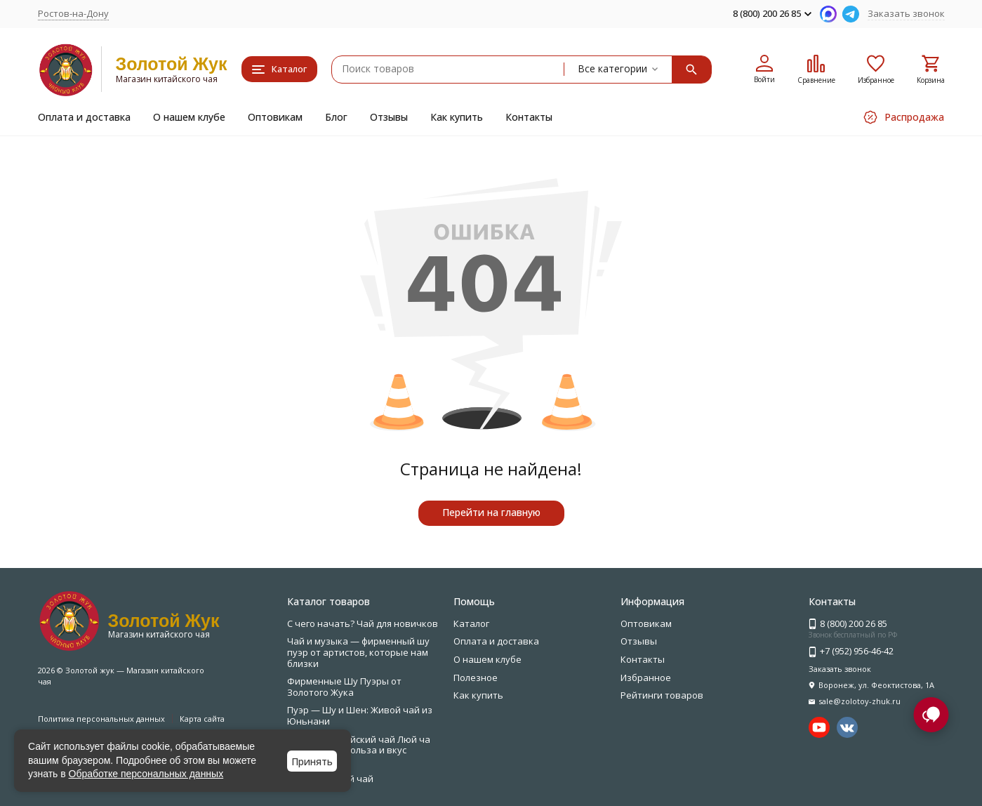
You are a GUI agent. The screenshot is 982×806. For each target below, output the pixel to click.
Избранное (646, 677)
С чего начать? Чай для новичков (362, 623)
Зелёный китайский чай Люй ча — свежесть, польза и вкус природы (358, 750)
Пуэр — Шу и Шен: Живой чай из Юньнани (359, 715)
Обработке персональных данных (146, 773)
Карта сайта (202, 718)
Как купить (456, 117)
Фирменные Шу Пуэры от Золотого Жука (344, 687)
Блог (336, 117)
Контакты (528, 117)
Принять (312, 761)
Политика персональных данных (101, 718)
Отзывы (389, 117)
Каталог (471, 623)
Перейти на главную (491, 512)
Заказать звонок (906, 13)
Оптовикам (275, 117)
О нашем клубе (189, 117)
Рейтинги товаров (662, 695)
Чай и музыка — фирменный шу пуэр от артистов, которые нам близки (358, 652)
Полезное (475, 677)
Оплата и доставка (84, 117)
